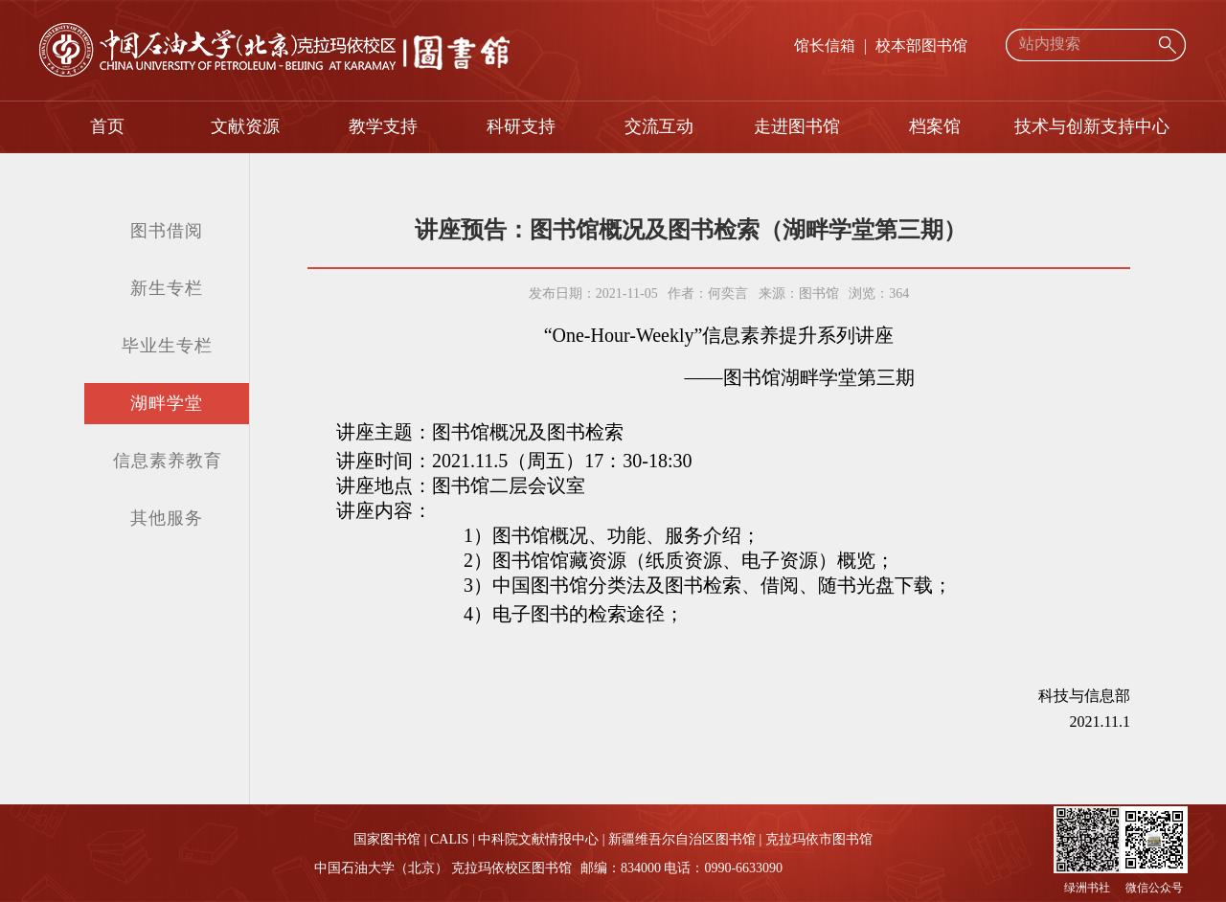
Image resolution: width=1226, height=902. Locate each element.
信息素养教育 (167, 460)
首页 (107, 126)
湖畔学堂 (166, 403)
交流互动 (658, 126)
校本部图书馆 (921, 45)
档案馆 (935, 126)
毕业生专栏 (167, 345)
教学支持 (383, 126)
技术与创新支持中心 (1091, 126)
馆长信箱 (824, 45)
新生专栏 (166, 288)
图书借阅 (166, 230)
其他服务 (166, 518)
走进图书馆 (797, 126)
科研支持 (521, 126)
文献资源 (245, 126)
